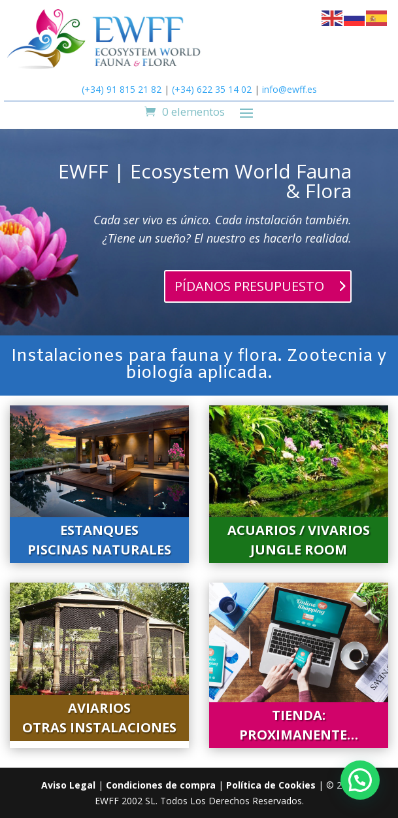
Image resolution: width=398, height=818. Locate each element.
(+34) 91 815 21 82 (121, 89)
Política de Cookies (271, 785)
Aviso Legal (68, 785)
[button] (360, 780)
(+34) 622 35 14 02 (212, 89)
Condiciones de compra (161, 785)
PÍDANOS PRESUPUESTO (249, 286)
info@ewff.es (289, 89)
